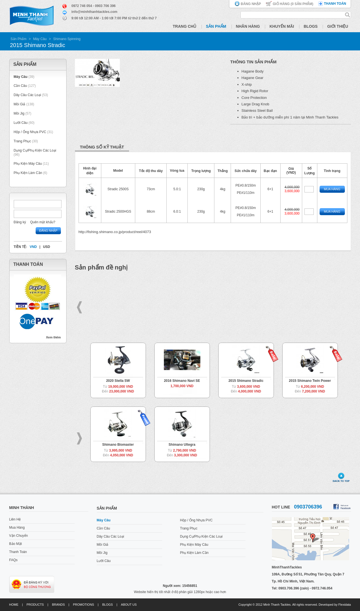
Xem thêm (53, 337)
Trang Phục (23, 141)
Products (35, 604)
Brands (58, 604)
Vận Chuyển (18, 536)
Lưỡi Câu (21, 123)
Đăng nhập (251, 4)
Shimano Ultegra (182, 445)
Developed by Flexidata (335, 604)
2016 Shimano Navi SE (182, 381)
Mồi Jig (19, 113)
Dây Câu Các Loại (27, 95)
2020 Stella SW (118, 381)
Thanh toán (335, 4)
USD (46, 247)
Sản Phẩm (216, 26)
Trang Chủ (184, 26)
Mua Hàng (332, 189)
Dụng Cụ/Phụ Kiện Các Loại (35, 150)
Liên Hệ (15, 519)
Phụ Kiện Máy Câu (28, 164)
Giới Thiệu (337, 26)
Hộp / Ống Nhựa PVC (30, 132)
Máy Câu (40, 39)
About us (129, 604)
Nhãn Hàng (248, 26)
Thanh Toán (18, 552)
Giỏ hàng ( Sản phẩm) (293, 4)
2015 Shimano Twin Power (310, 381)
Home (14, 604)
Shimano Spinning (67, 39)
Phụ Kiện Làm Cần (28, 173)
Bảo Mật (15, 544)
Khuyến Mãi (281, 26)
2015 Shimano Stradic (245, 381)
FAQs (13, 560)
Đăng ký (20, 222)
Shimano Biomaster (118, 445)
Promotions (83, 604)
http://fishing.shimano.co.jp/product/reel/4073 (115, 232)
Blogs (311, 26)
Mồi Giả (20, 104)
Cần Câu (20, 86)
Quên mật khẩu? (42, 222)
